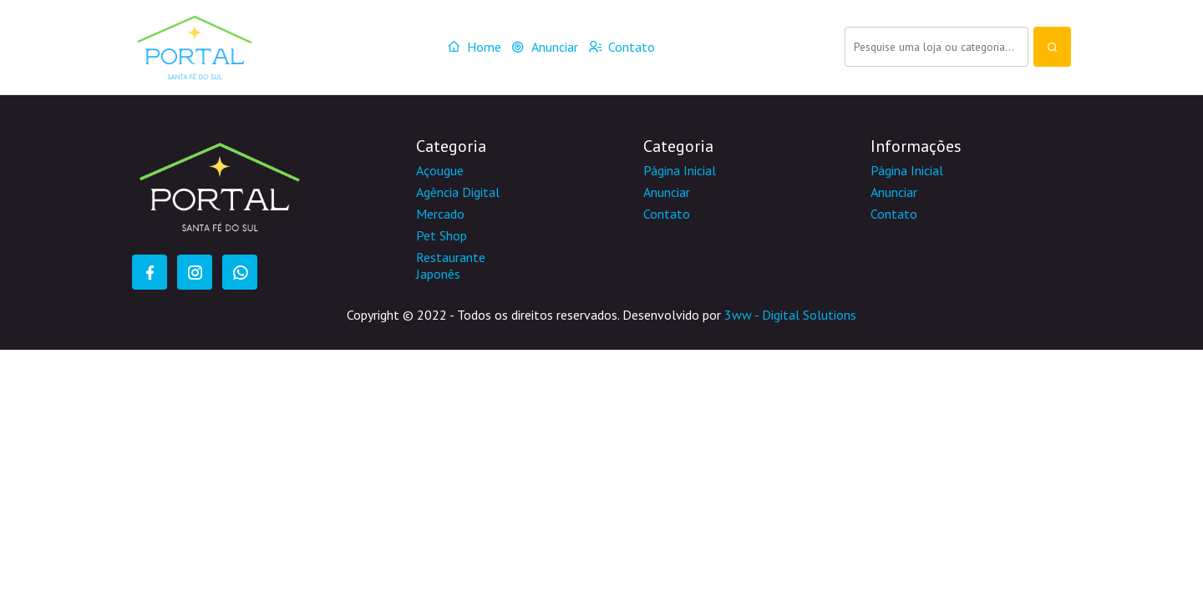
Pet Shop (441, 235)
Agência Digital (458, 192)
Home (474, 46)
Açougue (440, 170)
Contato (621, 46)
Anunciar (544, 46)
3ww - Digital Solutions (790, 314)
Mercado (440, 213)
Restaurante (450, 257)
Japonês (438, 273)
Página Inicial (679, 170)
